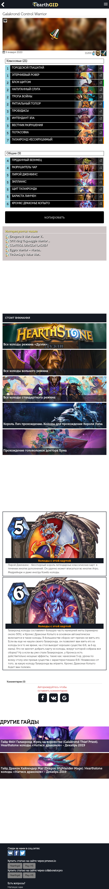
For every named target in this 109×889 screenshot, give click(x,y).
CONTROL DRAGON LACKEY (28, 245)
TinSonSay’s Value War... (24, 254)
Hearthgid (15, 865)
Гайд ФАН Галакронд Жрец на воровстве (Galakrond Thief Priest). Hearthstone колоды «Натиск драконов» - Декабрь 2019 (49, 743)
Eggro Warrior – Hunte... (25, 250)
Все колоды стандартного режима (29, 397)
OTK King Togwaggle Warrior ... (29, 240)
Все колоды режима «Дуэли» (25, 344)
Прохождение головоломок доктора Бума (35, 450)
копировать (54, 217)
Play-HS (29, 865)
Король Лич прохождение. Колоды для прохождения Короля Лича (53, 424)
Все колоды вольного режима (25, 371)
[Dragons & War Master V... (26, 236)
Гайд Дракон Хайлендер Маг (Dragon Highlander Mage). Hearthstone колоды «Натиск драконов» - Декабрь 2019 (51, 770)
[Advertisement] (55, 288)
